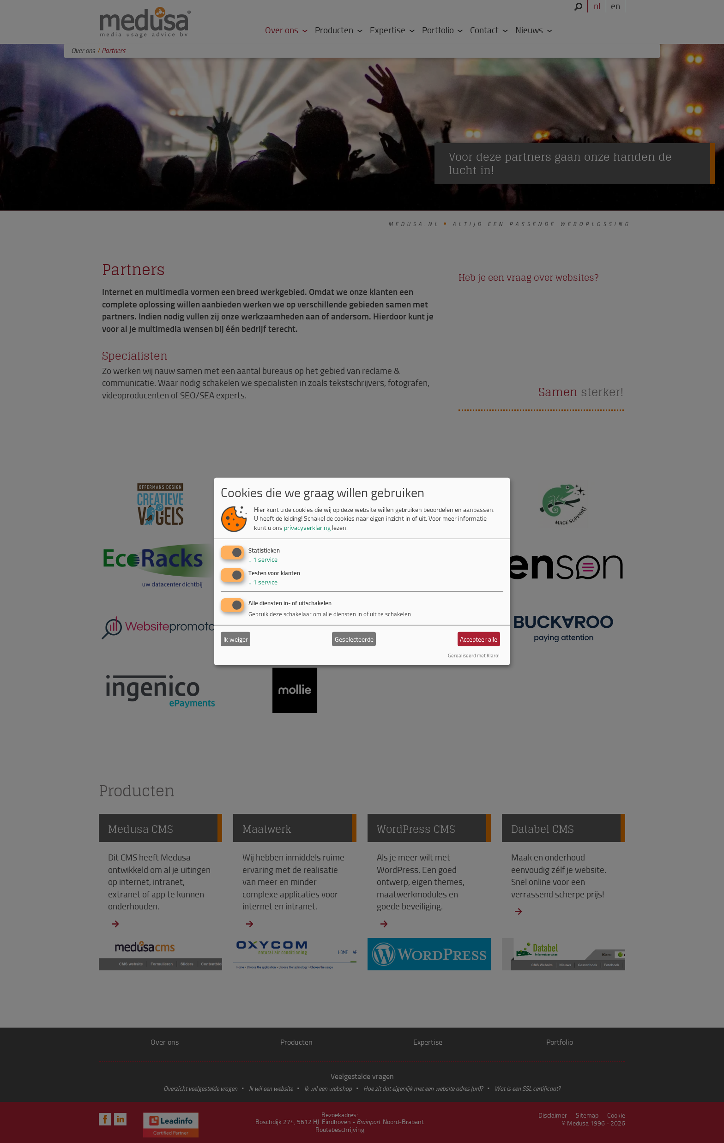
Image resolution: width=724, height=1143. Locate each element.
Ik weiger (235, 639)
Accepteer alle (478, 639)
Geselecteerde (354, 639)
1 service (263, 558)
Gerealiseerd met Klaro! (474, 655)
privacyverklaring (307, 527)
